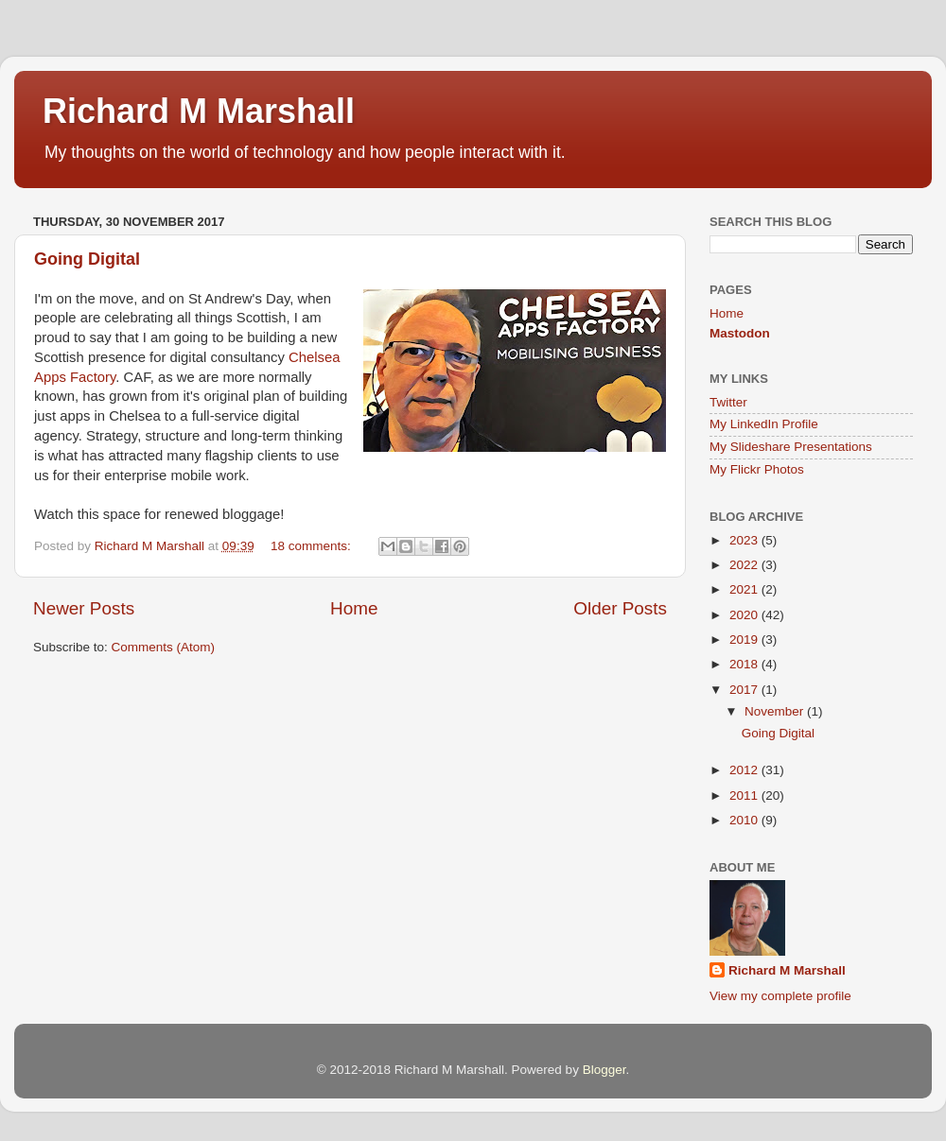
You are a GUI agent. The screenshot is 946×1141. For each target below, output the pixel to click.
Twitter (728, 402)
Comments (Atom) (164, 647)
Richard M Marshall (199, 111)
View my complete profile (780, 996)
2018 (745, 664)
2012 (745, 770)
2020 (745, 615)
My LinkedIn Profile (764, 424)
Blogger (604, 1070)
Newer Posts (83, 608)
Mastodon (740, 333)
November (776, 711)
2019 (745, 639)
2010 (745, 820)
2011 (745, 795)
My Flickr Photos (757, 469)
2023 (745, 540)
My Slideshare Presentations (791, 447)
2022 (745, 565)
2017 (745, 690)
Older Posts (620, 608)
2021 (745, 589)
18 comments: (313, 546)
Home (353, 608)
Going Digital (87, 259)
